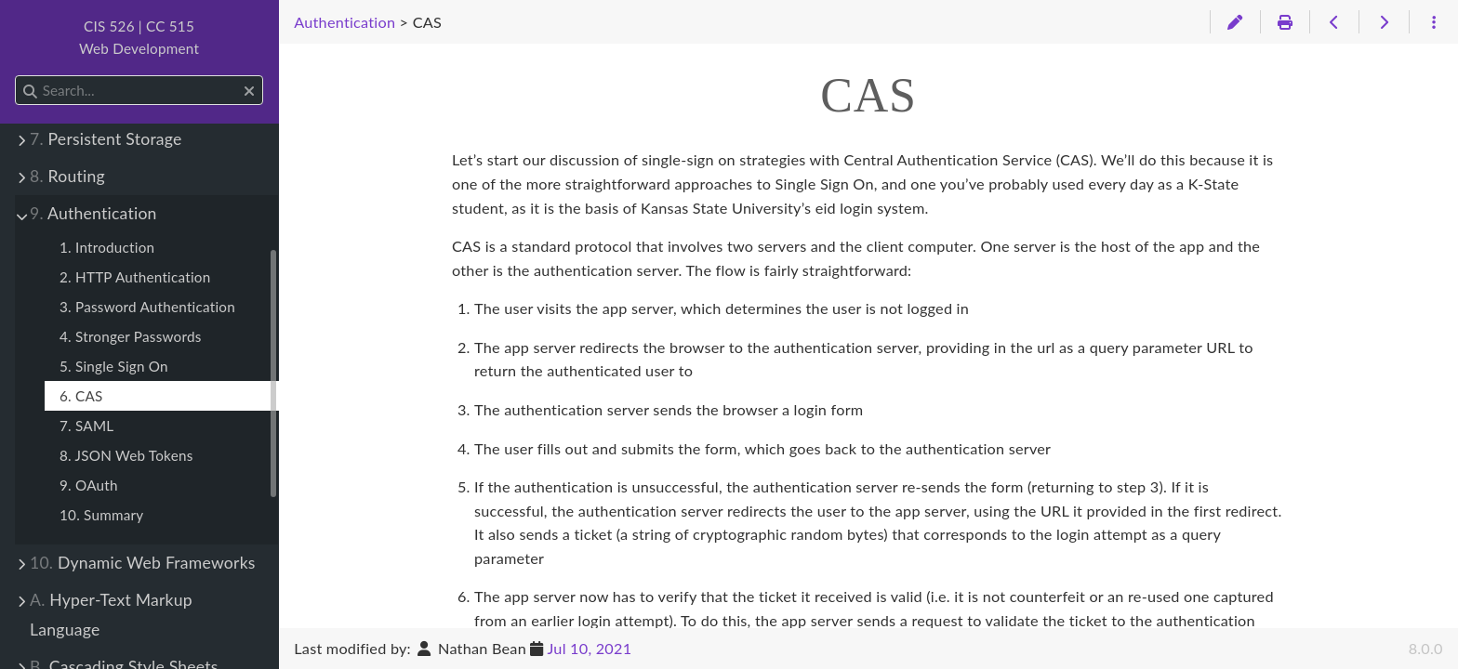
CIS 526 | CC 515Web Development (139, 37)
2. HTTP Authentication (135, 277)
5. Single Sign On (114, 366)
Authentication (93, 213)
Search (16, 75)
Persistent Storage (106, 139)
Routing (67, 176)
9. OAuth (89, 485)
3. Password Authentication (147, 306)
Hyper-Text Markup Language (111, 614)
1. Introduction (107, 247)
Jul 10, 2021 (589, 648)
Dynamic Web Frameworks (143, 562)
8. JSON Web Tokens (126, 455)
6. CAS (81, 395)
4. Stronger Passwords (131, 336)
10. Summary (101, 514)
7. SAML (86, 425)
